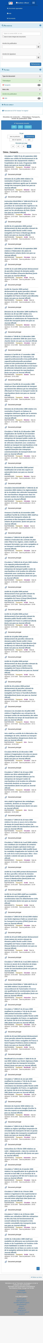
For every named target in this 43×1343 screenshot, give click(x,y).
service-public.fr (21, 1299)
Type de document (8, 76)
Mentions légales (21, 1292)
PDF (14, 127)
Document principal (14, 174)
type (29, 139)
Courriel (28, 127)
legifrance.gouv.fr (21, 1301)
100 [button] (29, 146)
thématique (29, 136)
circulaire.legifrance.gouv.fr (21, 1302)
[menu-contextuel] (3, 36)
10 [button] (13, 146)
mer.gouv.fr (21, 1314)
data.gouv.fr (21, 1308)
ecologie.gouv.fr (21, 1310)
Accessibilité (21, 1290)
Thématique (6, 81)
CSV (20, 127)
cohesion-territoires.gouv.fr (21, 1312)
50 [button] (23, 146)
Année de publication (9, 94)
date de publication (15, 136)
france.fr (21, 1306)
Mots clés (5, 89)
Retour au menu (36, 1277)
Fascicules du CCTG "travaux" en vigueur (15, 110)
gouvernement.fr (21, 1304)
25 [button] (18, 146)
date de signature (16, 139)
